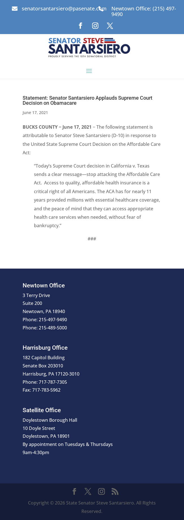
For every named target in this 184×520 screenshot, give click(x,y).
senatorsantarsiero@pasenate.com (64, 8)
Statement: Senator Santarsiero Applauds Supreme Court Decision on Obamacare (87, 100)
